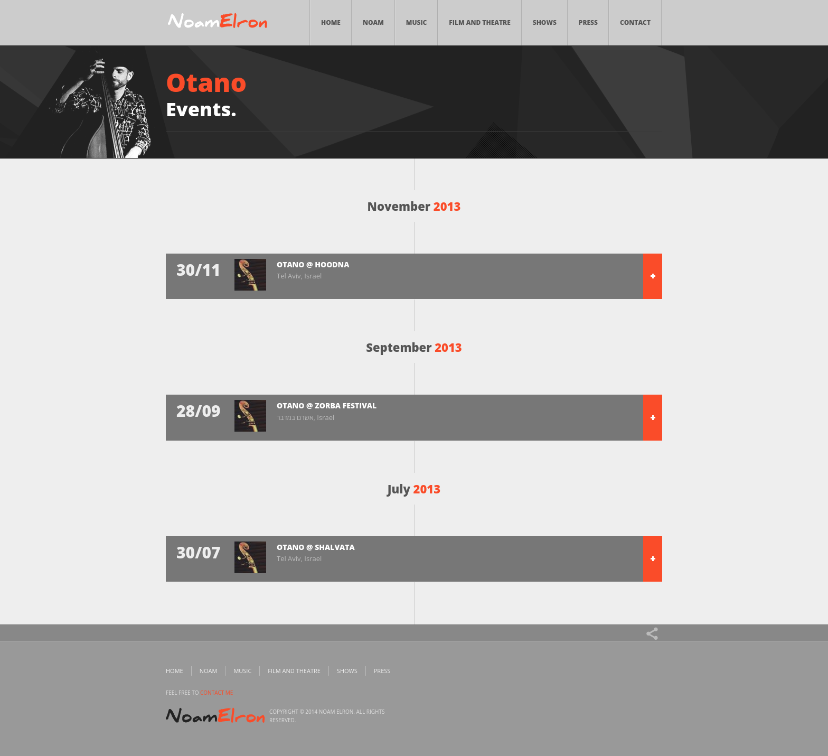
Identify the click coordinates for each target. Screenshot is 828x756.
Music (416, 22)
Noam (373, 22)
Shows (545, 22)
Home (331, 22)
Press (588, 22)
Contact (635, 22)
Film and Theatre (479, 22)
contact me (216, 692)
